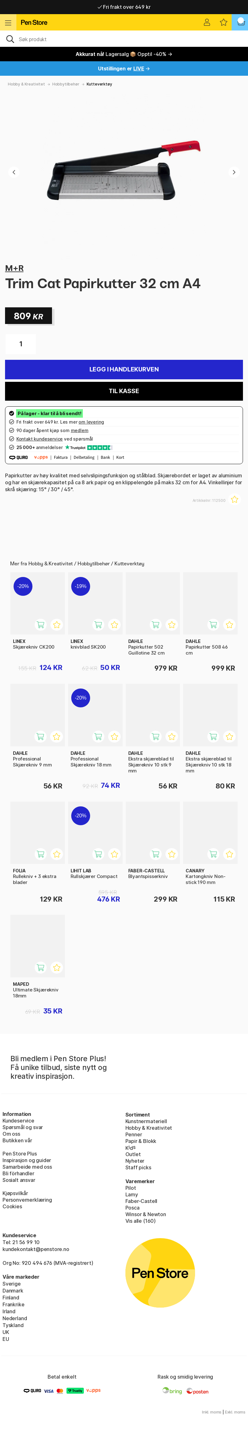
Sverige (12, 1284)
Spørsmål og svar (23, 1127)
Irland (9, 1311)
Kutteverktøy (99, 84)
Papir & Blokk (141, 1141)
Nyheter (135, 1161)
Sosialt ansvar (19, 1180)
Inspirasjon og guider (27, 1160)
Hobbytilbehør (65, 84)
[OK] (124, 38)
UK (6, 1332)
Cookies (12, 1206)
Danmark (13, 1290)
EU (6, 1339)
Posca (132, 1208)
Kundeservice (18, 1120)
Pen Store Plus (20, 1153)
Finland (11, 1297)
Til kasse (124, 391)
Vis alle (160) (140, 1221)
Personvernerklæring (27, 1200)
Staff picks (138, 1167)
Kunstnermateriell (146, 1121)
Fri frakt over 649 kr (124, 7)
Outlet (133, 1154)
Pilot (130, 1188)
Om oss (11, 1134)
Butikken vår (17, 1140)
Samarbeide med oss (27, 1167)
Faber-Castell (141, 1201)
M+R (14, 268)
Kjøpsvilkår (15, 1193)
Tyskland (13, 1325)
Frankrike (13, 1304)
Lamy (131, 1194)
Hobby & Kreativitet (26, 84)
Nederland (15, 1318)
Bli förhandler (18, 1173)
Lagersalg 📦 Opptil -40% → (124, 54)
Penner (133, 1134)
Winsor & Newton (145, 1214)
